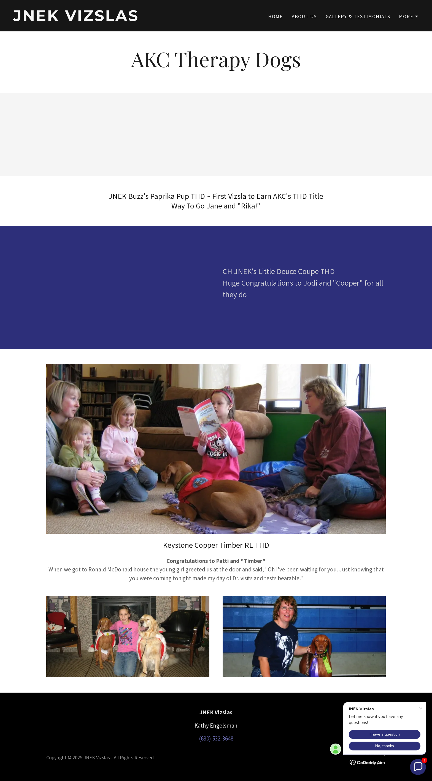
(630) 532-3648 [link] (216, 738)
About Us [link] (304, 16)
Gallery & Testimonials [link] (358, 16)
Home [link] (275, 16)
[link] (112, 19)
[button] (409, 16)
